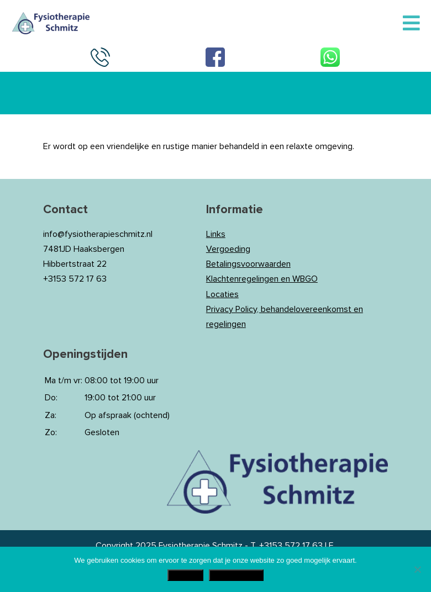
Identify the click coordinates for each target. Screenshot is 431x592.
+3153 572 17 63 (291, 545)
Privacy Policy (236, 575)
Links (215, 234)
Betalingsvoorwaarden (248, 264)
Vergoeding (228, 249)
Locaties (222, 294)
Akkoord (185, 575)
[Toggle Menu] (411, 23)
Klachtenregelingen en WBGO (262, 278)
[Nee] (417, 569)
